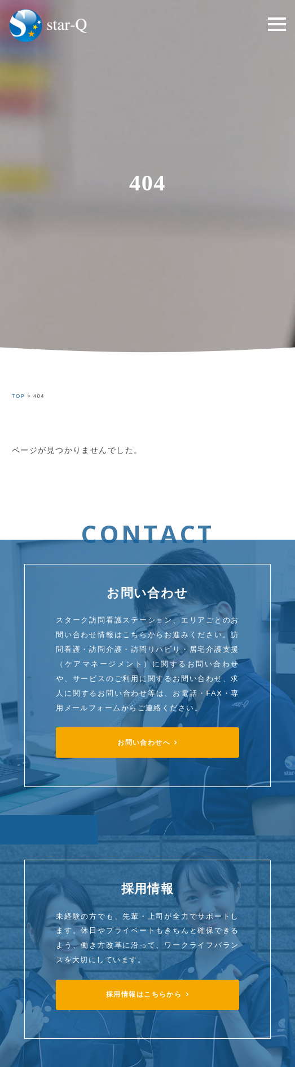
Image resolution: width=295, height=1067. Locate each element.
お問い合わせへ (143, 742)
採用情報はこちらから (144, 994)
